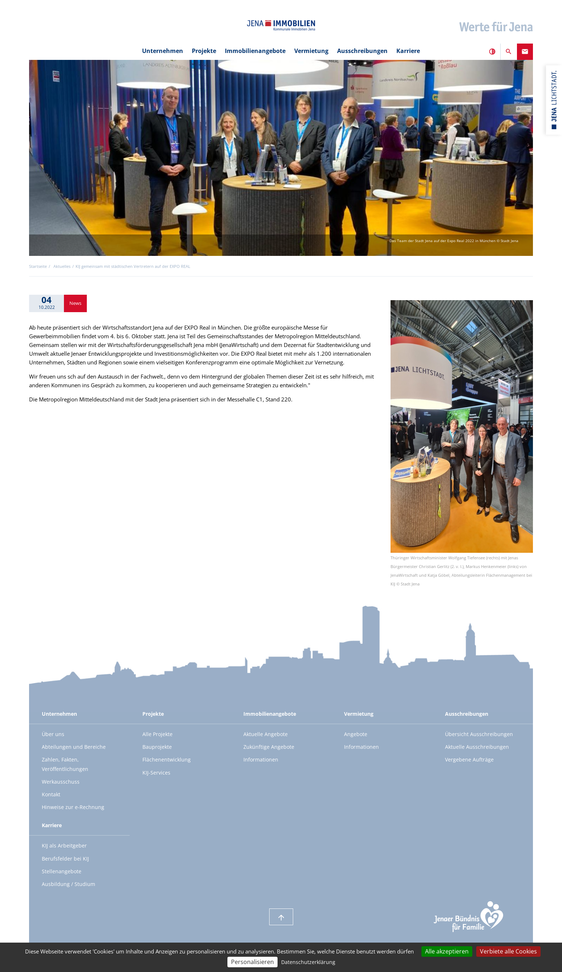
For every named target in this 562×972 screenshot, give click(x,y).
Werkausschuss (61, 781)
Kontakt (51, 794)
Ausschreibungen (362, 51)
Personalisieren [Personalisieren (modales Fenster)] (252, 962)
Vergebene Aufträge (469, 759)
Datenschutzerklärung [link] (308, 962)
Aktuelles (61, 266)
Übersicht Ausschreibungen (479, 734)
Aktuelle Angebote (265, 734)
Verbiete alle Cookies (508, 951)
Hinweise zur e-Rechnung (73, 807)
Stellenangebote (61, 871)
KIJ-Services (156, 772)
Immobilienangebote (255, 51)
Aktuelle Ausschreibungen (477, 746)
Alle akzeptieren (447, 951)
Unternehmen (162, 51)
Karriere (408, 51)
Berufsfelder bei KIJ (65, 858)
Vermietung (311, 51)
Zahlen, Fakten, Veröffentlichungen (65, 764)
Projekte (204, 51)
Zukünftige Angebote (268, 746)
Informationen (260, 759)
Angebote (355, 734)
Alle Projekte (157, 734)
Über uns (53, 734)
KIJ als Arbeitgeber (64, 845)
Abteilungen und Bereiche (74, 746)
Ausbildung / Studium (68, 884)
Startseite (38, 266)
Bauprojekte (157, 746)
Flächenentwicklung (166, 759)
